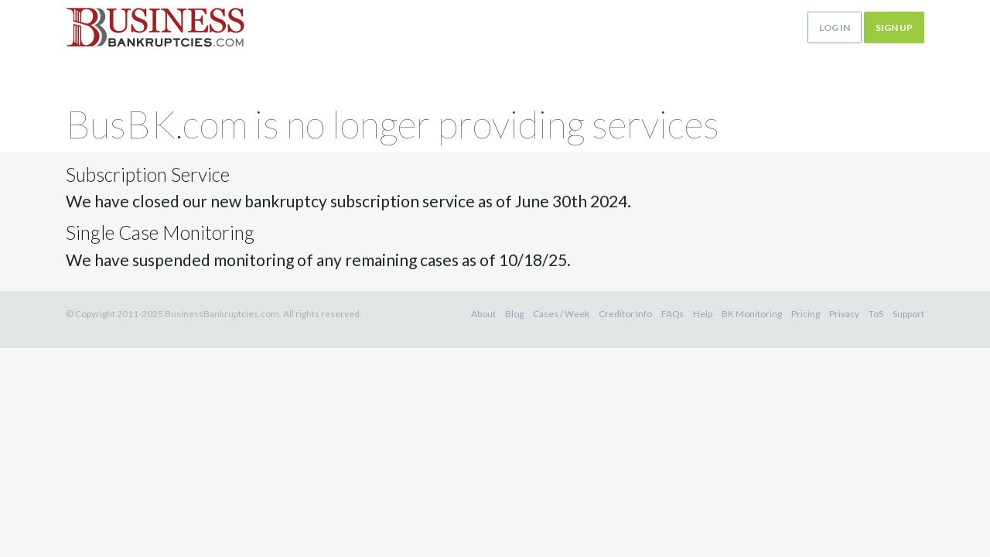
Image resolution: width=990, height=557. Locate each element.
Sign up (894, 27)
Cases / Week (561, 314)
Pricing (805, 314)
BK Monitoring (752, 314)
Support (908, 314)
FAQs (672, 314)
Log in (834, 27)
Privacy (844, 314)
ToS (876, 314)
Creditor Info (625, 314)
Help (702, 314)
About (483, 314)
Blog (514, 314)
